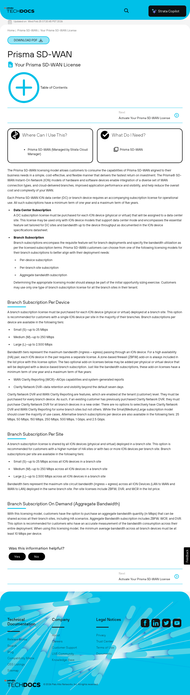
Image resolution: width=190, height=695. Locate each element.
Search (12, 646)
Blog (10, 652)
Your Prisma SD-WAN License (58, 30)
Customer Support (64, 647)
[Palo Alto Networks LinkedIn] (156, 626)
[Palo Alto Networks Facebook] (145, 626)
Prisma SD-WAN (27, 30)
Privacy (101, 635)
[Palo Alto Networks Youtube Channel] (177, 626)
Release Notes (17, 639)
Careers (57, 641)
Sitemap (13, 670)
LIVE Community (63, 653)
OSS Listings (16, 664)
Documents (104, 653)
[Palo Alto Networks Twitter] (166, 626)
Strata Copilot (165, 11)
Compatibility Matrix (20, 658)
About (56, 635)
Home (11, 30)
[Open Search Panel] (126, 11)
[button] (187, 556)
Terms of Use (105, 647)
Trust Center (104, 641)
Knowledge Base (63, 660)
